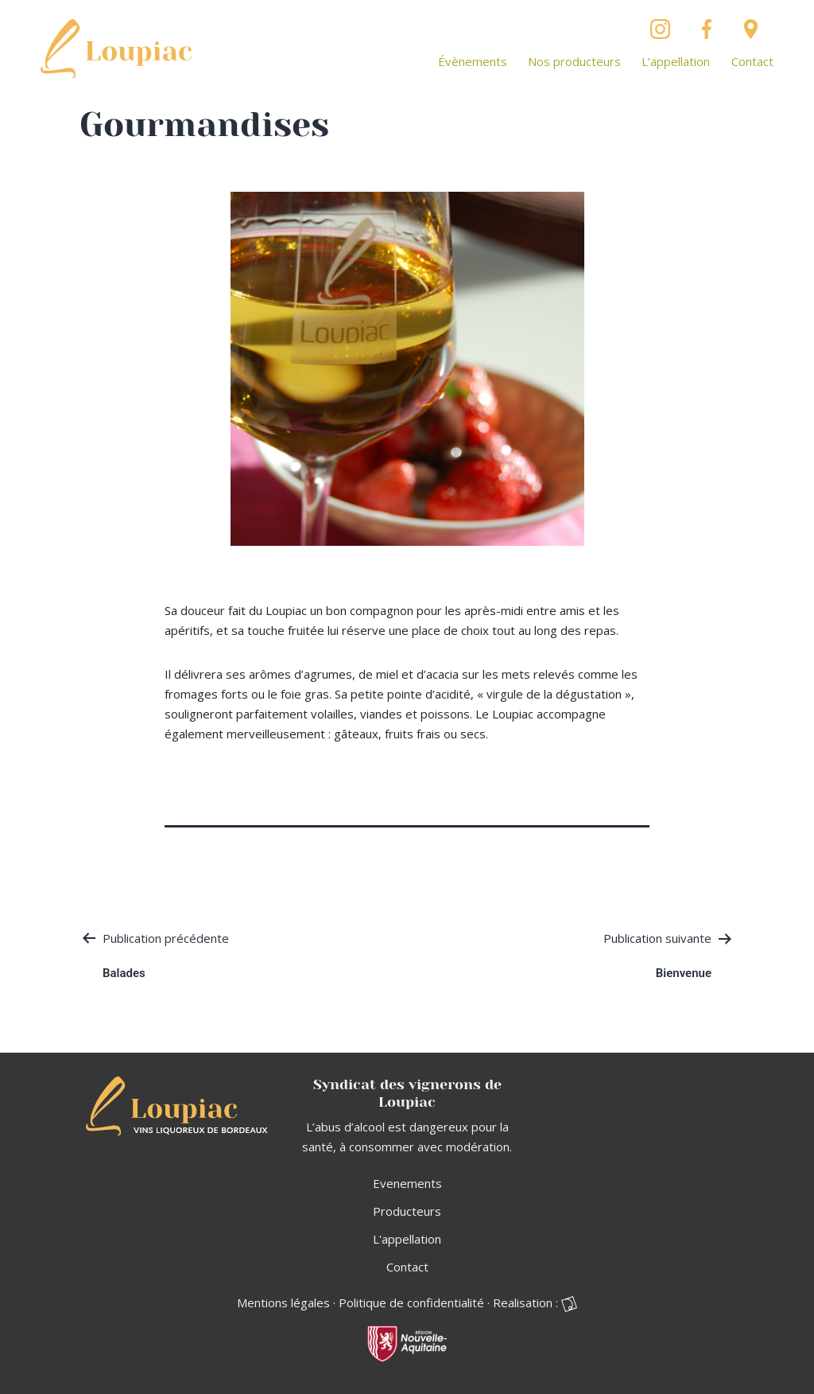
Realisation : (535, 1303)
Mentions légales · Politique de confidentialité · (363, 1302)
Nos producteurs (574, 61)
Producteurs (407, 1211)
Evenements (407, 1183)
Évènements (472, 61)
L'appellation (407, 1239)
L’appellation (676, 61)
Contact (752, 61)
